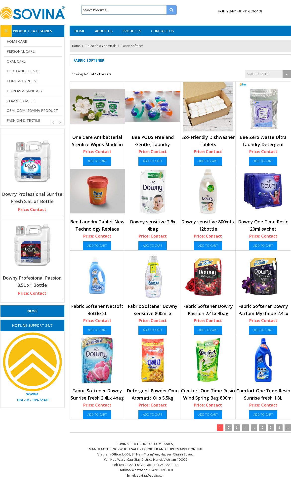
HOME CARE (17, 41)
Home (76, 46)
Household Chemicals (101, 46)
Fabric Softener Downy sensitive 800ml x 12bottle (152, 313)
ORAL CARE (16, 61)
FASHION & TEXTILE (23, 120)
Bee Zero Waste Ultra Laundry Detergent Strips (263, 144)
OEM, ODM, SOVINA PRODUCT (32, 110)
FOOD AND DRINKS (23, 71)
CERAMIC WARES (21, 100)
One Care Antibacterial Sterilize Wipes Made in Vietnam (97, 144)
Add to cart (97, 161)
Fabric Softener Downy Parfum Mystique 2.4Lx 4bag (263, 313)
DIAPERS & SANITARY (24, 90)
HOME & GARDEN (21, 81)
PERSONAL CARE (21, 51)
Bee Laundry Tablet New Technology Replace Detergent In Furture (97, 229)
